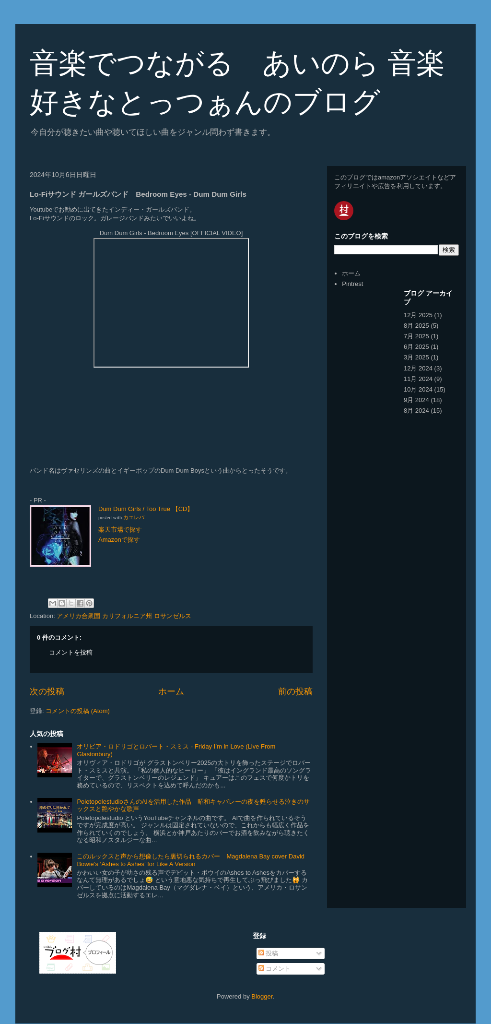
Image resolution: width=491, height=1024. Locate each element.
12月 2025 (418, 315)
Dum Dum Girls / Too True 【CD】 (145, 508)
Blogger (261, 996)
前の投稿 (295, 691)
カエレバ (133, 517)
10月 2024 (418, 389)
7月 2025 (416, 336)
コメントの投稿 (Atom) (78, 710)
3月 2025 (416, 357)
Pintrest (352, 283)
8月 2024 (416, 410)
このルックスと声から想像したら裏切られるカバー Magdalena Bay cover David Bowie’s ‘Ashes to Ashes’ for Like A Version (190, 860)
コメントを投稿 (71, 652)
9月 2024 (416, 400)
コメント (274, 968)
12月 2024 (418, 368)
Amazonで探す (119, 539)
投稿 (268, 953)
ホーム (171, 691)
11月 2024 (418, 378)
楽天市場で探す (120, 529)
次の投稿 (47, 691)
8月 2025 (416, 325)
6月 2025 (416, 346)
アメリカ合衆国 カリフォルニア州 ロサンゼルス (124, 615)
